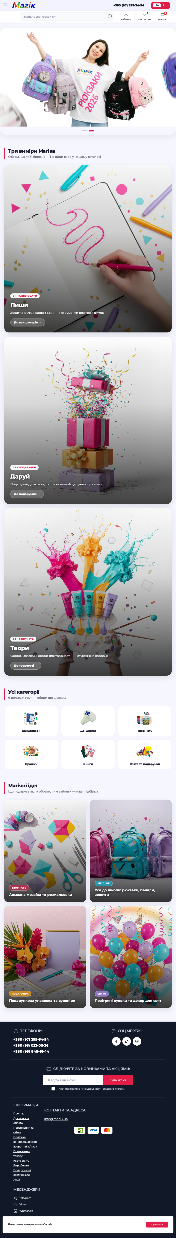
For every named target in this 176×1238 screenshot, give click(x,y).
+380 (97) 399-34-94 (31, 1039)
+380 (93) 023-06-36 (30, 1045)
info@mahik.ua (56, 1119)
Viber (22, 1204)
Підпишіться (117, 1080)
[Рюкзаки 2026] (88, 77)
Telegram (25, 1198)
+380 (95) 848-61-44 (31, 1051)
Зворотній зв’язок (25, 1146)
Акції (16, 1179)
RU (164, 5)
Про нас (18, 1113)
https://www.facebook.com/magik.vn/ (116, 1041)
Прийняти (157, 1224)
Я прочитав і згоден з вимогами (90, 1088)
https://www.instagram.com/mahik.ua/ (136, 1041)
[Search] (110, 16)
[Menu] (5, 5)
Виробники (21, 1165)
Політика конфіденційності (85, 1088)
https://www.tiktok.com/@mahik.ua (126, 1041)
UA (157, 5)
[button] (84, 130)
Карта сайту (21, 1160)
